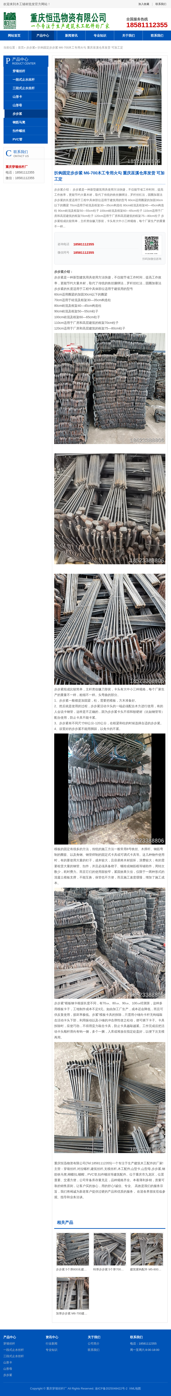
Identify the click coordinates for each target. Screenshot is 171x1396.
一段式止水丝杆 (24, 79)
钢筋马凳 (19, 122)
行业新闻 (51, 1343)
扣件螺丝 (19, 131)
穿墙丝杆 (19, 71)
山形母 (17, 105)
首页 (21, 47)
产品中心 (42, 35)
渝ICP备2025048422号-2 (111, 1388)
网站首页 (14, 35)
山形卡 (17, 96)
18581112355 (147, 25)
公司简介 (93, 1343)
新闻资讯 (71, 35)
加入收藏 (143, 4)
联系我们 (160, 4)
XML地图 (135, 1388)
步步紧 (30, 47)
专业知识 (100, 35)
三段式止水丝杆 (24, 88)
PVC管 (17, 139)
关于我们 (128, 35)
